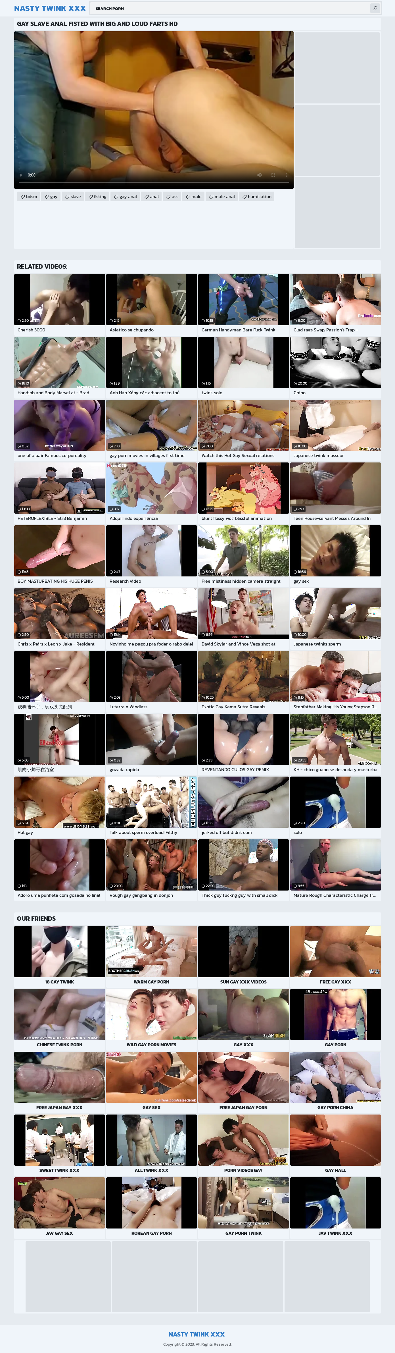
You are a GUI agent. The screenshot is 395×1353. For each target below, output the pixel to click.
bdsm (31, 196)
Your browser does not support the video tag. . (154, 110)
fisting (100, 196)
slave (76, 196)
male (196, 196)
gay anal (128, 196)
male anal (225, 196)
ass (175, 196)
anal (154, 196)
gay (54, 196)
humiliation (259, 196)
